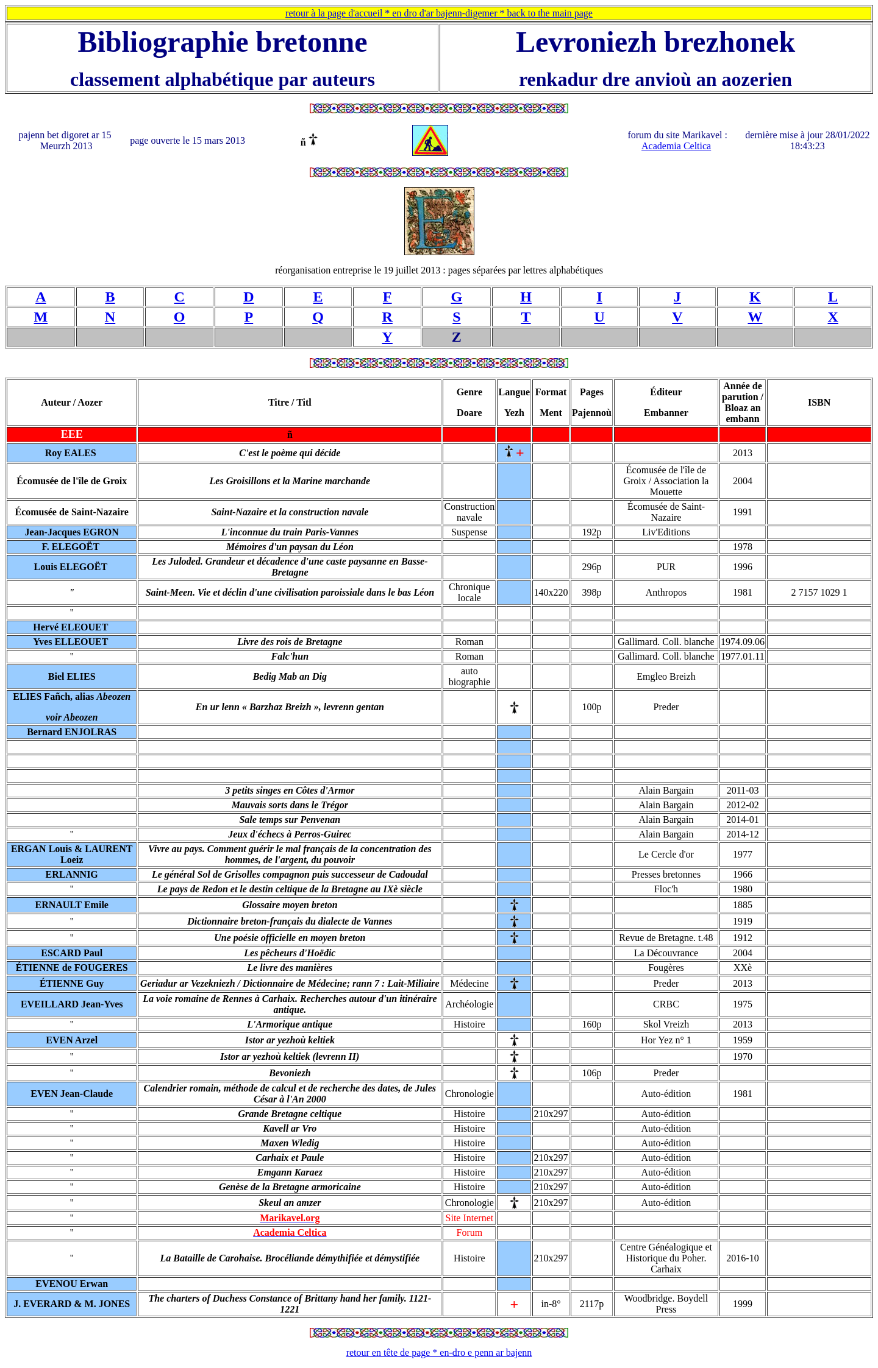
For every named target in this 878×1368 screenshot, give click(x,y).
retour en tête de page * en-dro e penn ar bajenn (439, 1352)
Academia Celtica (676, 146)
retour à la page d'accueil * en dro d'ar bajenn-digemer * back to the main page (439, 13)
